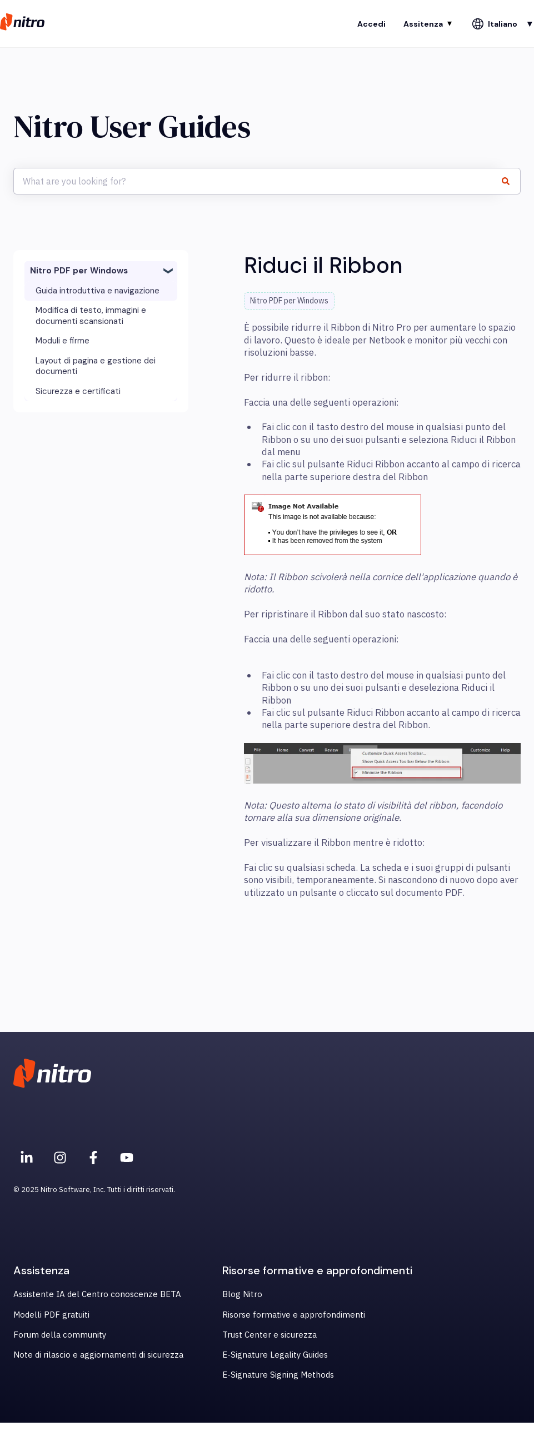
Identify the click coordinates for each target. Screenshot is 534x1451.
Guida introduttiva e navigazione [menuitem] (97, 290)
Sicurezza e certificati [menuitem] (78, 391)
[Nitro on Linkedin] (26, 1157)
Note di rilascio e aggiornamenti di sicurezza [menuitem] (98, 1354)
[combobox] (256, 181)
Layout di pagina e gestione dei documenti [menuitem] (96, 366)
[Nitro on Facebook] (93, 1157)
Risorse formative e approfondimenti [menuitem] (293, 1314)
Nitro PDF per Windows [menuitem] (79, 270)
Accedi (371, 24)
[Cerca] (510, 181)
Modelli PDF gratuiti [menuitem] (51, 1314)
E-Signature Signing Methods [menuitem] (278, 1374)
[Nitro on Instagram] (60, 1157)
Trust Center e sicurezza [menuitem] (269, 1334)
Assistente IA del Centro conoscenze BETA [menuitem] (97, 1294)
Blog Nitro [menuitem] (242, 1294)
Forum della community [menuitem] (59, 1334)
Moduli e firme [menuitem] (62, 340)
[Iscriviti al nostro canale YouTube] (126, 1157)
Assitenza (423, 24)
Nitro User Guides (132, 126)
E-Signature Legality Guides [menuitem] (275, 1354)
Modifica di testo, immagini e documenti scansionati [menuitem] (91, 316)
